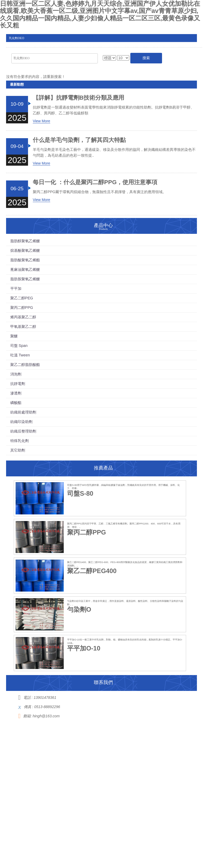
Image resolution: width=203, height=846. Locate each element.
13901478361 (45, 697)
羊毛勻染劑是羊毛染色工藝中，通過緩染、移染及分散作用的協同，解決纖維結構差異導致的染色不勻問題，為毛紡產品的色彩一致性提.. (114, 152)
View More (41, 121)
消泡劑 (15, 374)
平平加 (15, 288)
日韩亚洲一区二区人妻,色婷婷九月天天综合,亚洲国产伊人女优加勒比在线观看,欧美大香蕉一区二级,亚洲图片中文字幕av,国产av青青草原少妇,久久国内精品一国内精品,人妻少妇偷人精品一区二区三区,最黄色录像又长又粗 (100, 14)
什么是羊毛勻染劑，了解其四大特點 (79, 140)
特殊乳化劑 (19, 441)
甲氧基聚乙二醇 (23, 326)
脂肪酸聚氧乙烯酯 (25, 260)
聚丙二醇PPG (21, 307)
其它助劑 (17, 450)
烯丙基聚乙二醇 (23, 317)
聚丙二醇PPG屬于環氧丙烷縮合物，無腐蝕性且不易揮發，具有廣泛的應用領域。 (100, 192)
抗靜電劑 (17, 384)
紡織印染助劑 (21, 422)
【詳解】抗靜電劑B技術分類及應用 (78, 98)
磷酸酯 (15, 403)
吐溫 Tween (20, 355)
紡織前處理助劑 (23, 412)
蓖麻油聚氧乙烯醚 (25, 269)
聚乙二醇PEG (21, 298)
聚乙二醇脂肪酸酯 (25, 364)
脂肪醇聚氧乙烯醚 (25, 241)
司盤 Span (19, 345)
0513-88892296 (47, 707)
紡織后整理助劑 (23, 431)
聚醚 (14, 336)
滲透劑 (15, 393)
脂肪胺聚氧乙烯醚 (25, 279)
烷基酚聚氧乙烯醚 (25, 250)
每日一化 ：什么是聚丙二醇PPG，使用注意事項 (95, 182)
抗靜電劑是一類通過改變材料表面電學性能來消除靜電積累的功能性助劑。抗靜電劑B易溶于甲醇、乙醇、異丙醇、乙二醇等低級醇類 (113, 110)
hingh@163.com (46, 716)
